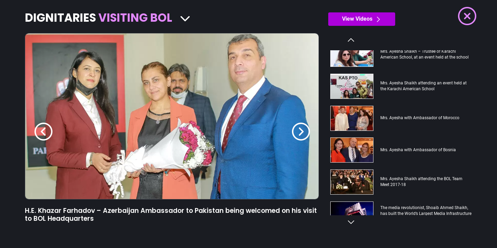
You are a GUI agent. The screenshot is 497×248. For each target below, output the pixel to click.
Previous (351, 40)
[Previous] (43, 132)
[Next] (301, 132)
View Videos (361, 19)
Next (351, 222)
